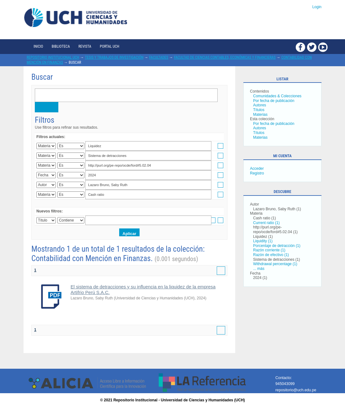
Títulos (258, 110)
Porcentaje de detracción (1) (276, 246)
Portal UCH (109, 46)
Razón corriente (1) (269, 250)
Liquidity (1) (263, 241)
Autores (259, 105)
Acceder (257, 168)
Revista (84, 46)
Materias (260, 114)
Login (316, 7)
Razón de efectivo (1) (271, 255)
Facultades (158, 57)
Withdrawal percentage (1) (275, 264)
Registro (257, 173)
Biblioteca (61, 46)
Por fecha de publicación (273, 101)
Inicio (38, 46)
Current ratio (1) (266, 223)
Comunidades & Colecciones (277, 96)
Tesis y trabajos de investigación (114, 57)
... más (258, 268)
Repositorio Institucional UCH (53, 57)
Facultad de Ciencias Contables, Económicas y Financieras (225, 57)
